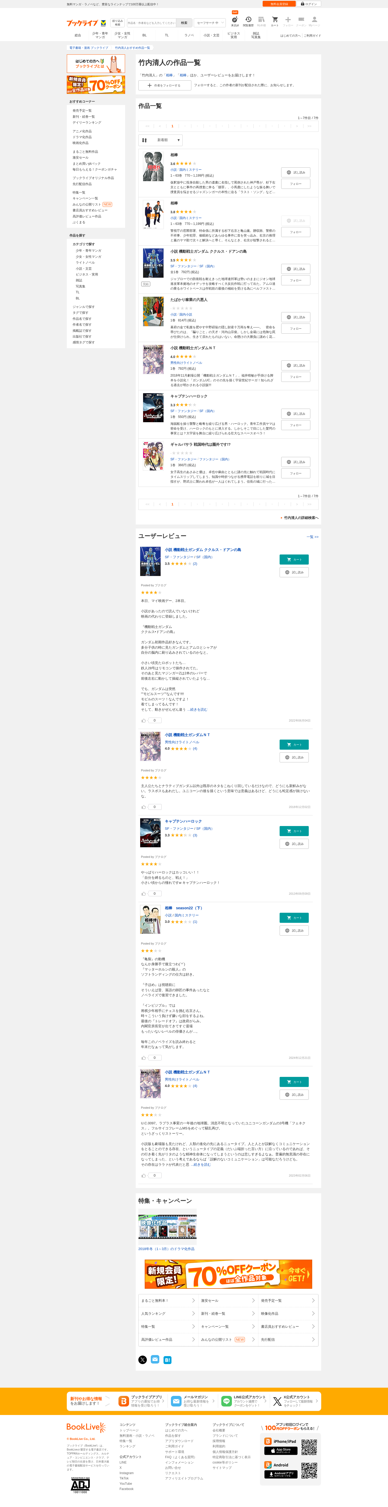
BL (145, 35)
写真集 (80, 286)
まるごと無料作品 (85, 152)
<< (147, 126)
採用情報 (219, 1441)
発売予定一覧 (82, 110)
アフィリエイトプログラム (184, 1478)
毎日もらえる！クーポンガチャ (95, 169)
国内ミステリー (190, 170)
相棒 (169, 75)
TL (167, 35)
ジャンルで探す (84, 307)
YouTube (126, 1484)
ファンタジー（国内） (215, 459)
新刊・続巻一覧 (84, 117)
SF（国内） (207, 266)
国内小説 (185, 314)
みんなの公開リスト (92, 204)
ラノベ (189, 35)
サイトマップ (222, 1468)
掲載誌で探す (82, 331)
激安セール (81, 157)
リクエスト (173, 1473)
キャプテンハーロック (189, 396)
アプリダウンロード (179, 1441)
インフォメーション (179, 1462)
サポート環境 (174, 1452)
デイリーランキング (87, 122)
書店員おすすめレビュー (90, 210)
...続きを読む (197, 709)
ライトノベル (85, 262)
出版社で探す (82, 336)
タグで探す (81, 312)
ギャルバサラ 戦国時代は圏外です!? (200, 444)
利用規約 (219, 1446)
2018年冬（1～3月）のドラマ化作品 (166, 1249)
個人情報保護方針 (225, 1452)
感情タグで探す (84, 342)
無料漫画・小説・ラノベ (137, 1436)
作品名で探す (82, 319)
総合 (78, 35)
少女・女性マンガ (122, 35)
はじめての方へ (290, 35)
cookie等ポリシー (225, 1462)
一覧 (313, 537)
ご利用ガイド (312, 35)
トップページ (129, 1430)
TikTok (124, 1478)
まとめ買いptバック (87, 163)
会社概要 (219, 1430)
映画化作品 (81, 143)
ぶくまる (79, 222)
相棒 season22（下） (184, 908)
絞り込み (117, 23)
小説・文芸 (211, 35)
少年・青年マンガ (100, 35)
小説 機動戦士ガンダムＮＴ (193, 348)
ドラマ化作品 (82, 137)
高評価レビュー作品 (87, 216)
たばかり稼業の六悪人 (189, 300)
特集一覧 (79, 192)
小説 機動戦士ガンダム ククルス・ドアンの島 (208, 251)
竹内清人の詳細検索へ (301, 518)
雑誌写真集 (256, 35)
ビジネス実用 (233, 35)
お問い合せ (173, 1468)
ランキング (127, 1446)
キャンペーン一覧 (85, 198)
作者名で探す (82, 324)
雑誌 (79, 280)
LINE (123, 1462)
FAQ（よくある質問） (181, 1457)
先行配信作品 (82, 184)
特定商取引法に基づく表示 (232, 1457)
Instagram (127, 1473)
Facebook (127, 1489)
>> (309, 126)
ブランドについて (225, 1436)
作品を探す (173, 1436)
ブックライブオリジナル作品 (93, 178)
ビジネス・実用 (87, 274)
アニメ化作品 (82, 131)
